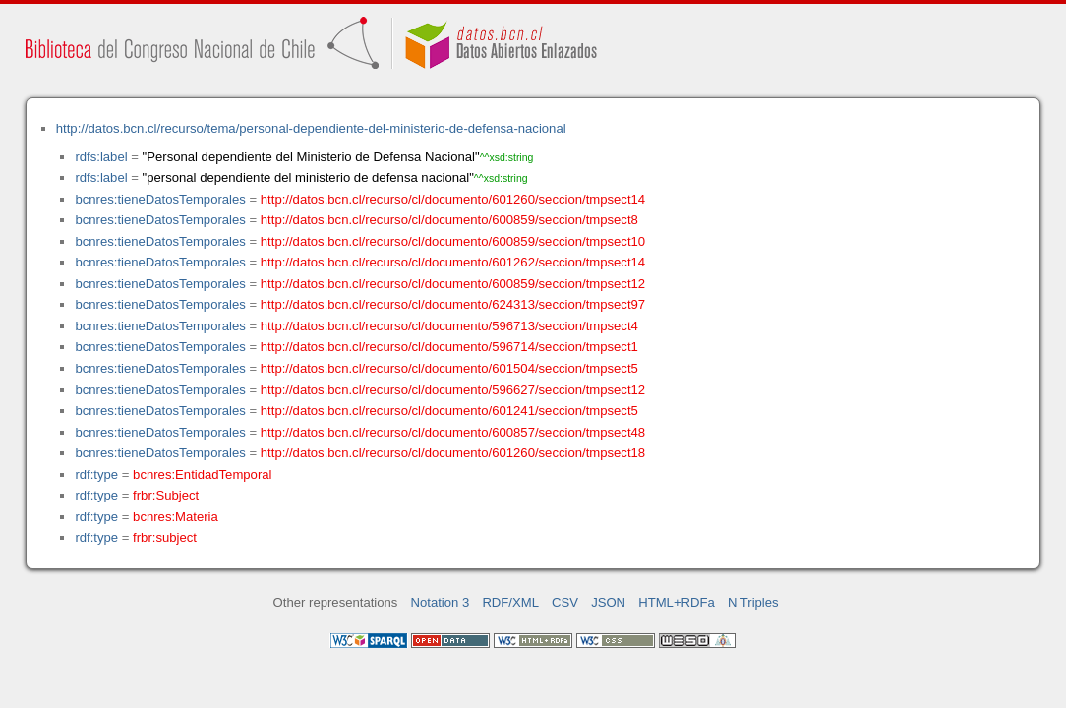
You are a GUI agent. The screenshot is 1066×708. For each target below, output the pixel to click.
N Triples (753, 602)
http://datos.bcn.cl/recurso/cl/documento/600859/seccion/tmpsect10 (453, 241)
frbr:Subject (166, 495)
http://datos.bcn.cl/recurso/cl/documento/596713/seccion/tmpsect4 (449, 326)
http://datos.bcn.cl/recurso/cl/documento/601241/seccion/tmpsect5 (449, 410)
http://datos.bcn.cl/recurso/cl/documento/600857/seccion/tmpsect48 (453, 432)
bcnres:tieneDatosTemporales (160, 199)
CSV (565, 602)
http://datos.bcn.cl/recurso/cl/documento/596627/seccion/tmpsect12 (453, 390)
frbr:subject (165, 537)
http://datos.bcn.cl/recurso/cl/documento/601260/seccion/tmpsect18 (453, 452)
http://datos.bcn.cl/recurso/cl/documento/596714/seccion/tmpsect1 (449, 346)
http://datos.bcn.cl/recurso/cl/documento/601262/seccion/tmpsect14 (453, 262)
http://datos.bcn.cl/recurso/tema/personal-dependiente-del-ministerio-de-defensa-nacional (311, 128)
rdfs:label (101, 156)
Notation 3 (440, 602)
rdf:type (96, 474)
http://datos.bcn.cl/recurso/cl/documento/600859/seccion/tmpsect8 (449, 219)
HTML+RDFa (676, 602)
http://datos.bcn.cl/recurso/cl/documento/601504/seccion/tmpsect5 (449, 368)
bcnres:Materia (175, 516)
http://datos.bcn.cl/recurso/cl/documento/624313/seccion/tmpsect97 (453, 304)
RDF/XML (510, 602)
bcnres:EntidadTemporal (202, 474)
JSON (608, 602)
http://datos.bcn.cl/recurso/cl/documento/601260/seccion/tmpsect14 (453, 199)
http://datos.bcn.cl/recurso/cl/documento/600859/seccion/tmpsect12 (453, 283)
